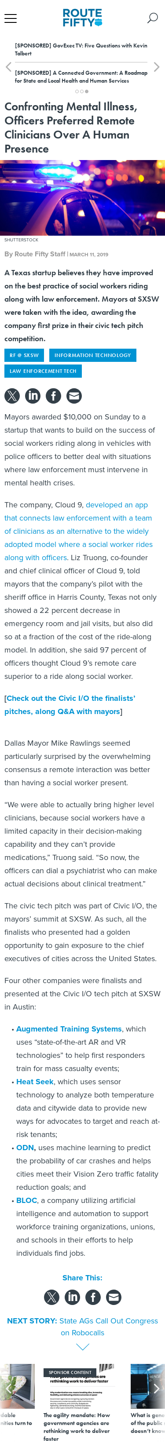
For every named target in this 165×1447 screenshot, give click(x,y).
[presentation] (8, 1403)
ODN (25, 1147)
